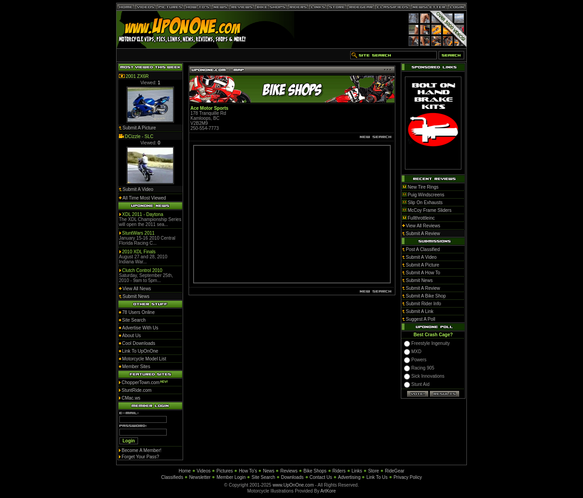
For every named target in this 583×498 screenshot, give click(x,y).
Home (185, 470)
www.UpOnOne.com (293, 485)
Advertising (349, 477)
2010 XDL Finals (139, 251)
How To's (248, 470)
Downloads (292, 477)
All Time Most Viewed (144, 197)
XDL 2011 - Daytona (142, 214)
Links (357, 470)
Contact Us (321, 477)
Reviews (288, 470)
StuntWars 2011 (138, 233)
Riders (339, 470)
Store (373, 470)
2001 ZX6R (137, 76)
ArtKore (328, 490)
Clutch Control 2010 (142, 270)
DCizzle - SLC (139, 136)
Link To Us (377, 477)
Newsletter (199, 477)
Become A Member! (141, 450)
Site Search (263, 477)
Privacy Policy (408, 477)
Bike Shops (315, 470)
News (268, 470)
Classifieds (172, 477)
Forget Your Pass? (140, 456)
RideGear (394, 470)
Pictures (224, 470)
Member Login (230, 477)
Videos (203, 470)
